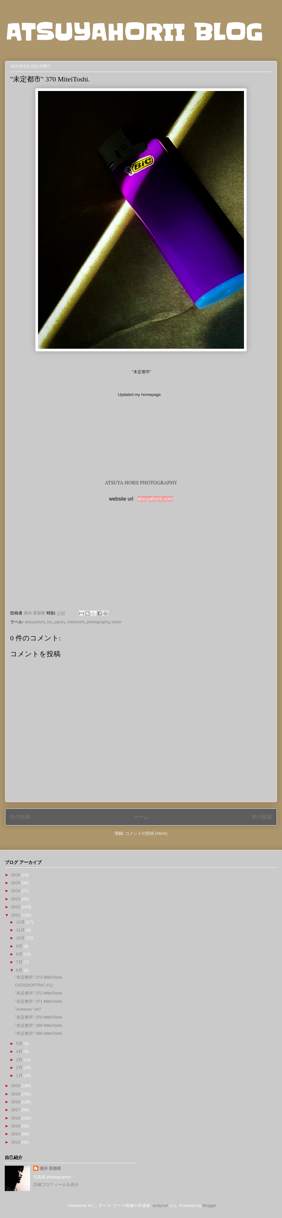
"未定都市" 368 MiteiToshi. (39, 1033)
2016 (16, 1118)
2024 (16, 890)
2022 (16, 906)
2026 (16, 874)
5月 (20, 1043)
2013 (16, 1142)
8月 (20, 954)
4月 (20, 1051)
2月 (20, 1067)
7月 (20, 962)
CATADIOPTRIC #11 (34, 985)
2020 (16, 1085)
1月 (20, 1075)
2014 (16, 1133)
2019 (16, 1094)
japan (59, 621)
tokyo (116, 621)
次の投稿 (20, 817)
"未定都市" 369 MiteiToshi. (39, 1025)
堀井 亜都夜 (50, 1168)
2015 (16, 1126)
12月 (21, 922)
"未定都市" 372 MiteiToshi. (39, 993)
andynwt (160, 1205)
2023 (16, 899)
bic (49, 621)
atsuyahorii (35, 621)
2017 (16, 1109)
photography (98, 621)
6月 (20, 970)
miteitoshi (75, 621)
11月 (21, 930)
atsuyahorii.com (155, 499)
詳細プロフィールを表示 (56, 1184)
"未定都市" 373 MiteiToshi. (39, 977)
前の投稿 (262, 817)
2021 (16, 915)
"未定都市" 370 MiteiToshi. (39, 1017)
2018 (16, 1101)
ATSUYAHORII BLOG (134, 32)
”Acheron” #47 (28, 1009)
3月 (20, 1059)
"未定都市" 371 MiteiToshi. (39, 1001)
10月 (21, 938)
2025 (16, 882)
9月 (20, 946)
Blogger (209, 1205)
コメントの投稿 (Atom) (146, 833)
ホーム (141, 817)
